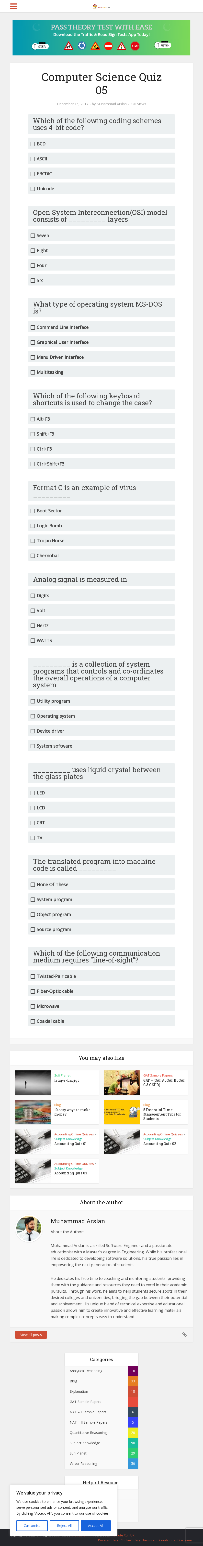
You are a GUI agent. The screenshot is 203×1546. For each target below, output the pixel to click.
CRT (41, 822)
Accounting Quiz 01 (70, 1143)
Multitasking (50, 372)
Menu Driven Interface (60, 357)
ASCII (42, 158)
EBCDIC (44, 173)
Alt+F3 (43, 419)
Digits (43, 595)
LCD (41, 807)
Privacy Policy (108, 1540)
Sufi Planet (62, 1075)
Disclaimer (185, 1540)
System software (54, 746)
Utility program (53, 701)
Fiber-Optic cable (55, 991)
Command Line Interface (63, 327)
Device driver (50, 731)
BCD (41, 144)
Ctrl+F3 (44, 449)
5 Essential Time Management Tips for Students (162, 1114)
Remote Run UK (123, 1535)
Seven (43, 235)
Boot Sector (49, 510)
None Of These (52, 884)
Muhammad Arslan (112, 104)
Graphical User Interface (63, 342)
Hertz (42, 625)
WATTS (44, 640)
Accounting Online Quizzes (74, 1134)
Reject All (64, 1525)
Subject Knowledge (68, 1139)
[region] (63, 1510)
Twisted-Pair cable (56, 976)
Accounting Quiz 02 (159, 1143)
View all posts (31, 1334)
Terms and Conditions (159, 1540)
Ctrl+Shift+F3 (50, 464)
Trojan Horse (50, 540)
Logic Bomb (49, 525)
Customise (32, 1525)
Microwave (48, 1006)
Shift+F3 (45, 434)
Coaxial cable (50, 1021)
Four (41, 265)
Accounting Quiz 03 (70, 1173)
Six (40, 280)
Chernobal (47, 555)
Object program (54, 914)
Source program (54, 929)
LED (41, 793)
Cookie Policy (130, 1540)
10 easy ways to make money (72, 1112)
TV (39, 837)
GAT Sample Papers (158, 1075)
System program (54, 899)
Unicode (45, 188)
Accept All (95, 1525)
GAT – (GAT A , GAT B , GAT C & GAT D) (164, 1082)
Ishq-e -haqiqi (66, 1080)
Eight (42, 250)
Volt (41, 610)
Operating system (56, 716)
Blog (57, 1105)
